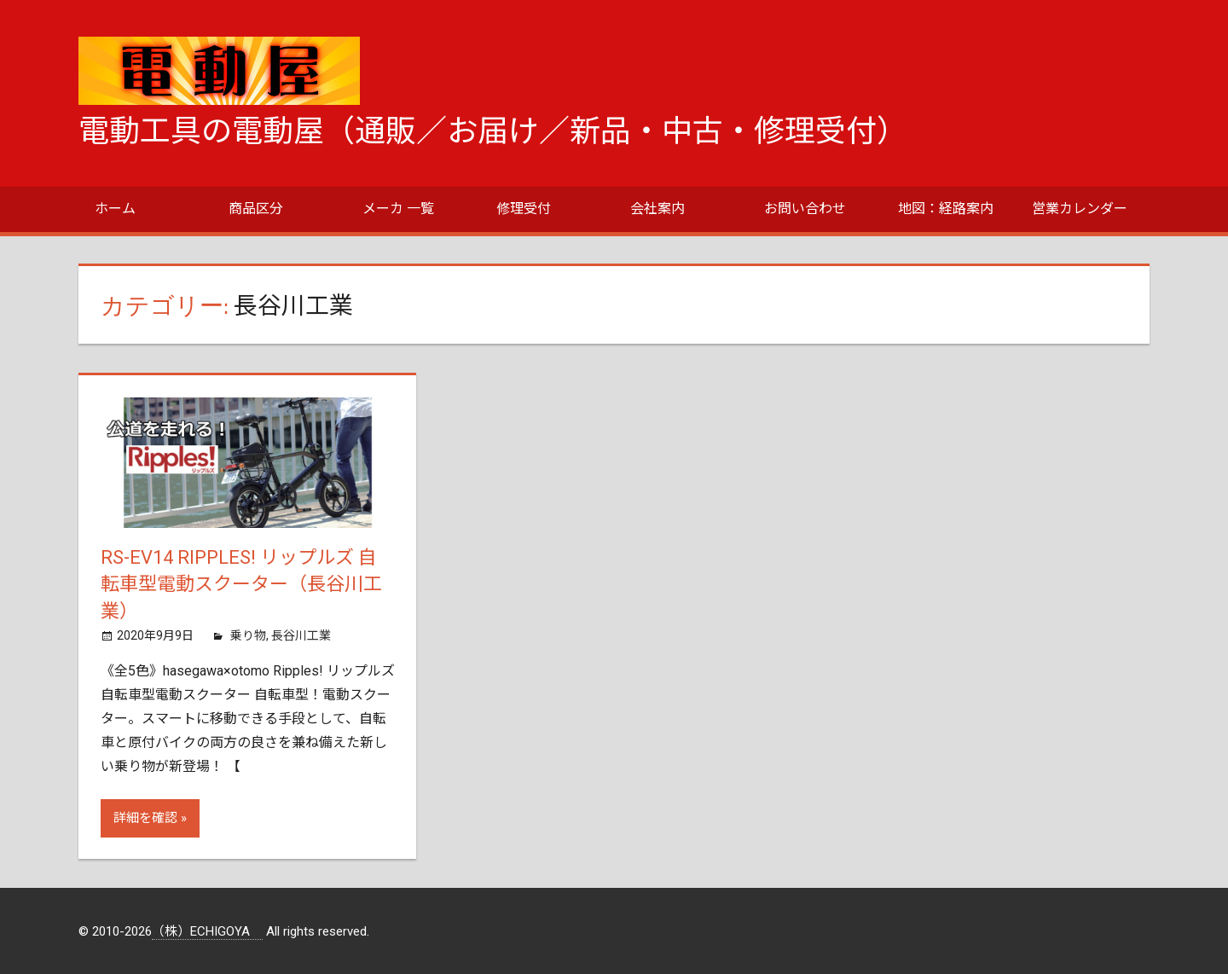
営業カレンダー (1079, 208)
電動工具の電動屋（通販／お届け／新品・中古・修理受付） (492, 131)
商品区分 (256, 208)
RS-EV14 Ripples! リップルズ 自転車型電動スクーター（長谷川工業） (241, 585)
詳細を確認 (145, 818)
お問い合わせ (805, 208)
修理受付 (523, 208)
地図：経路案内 (945, 208)
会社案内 (657, 208)
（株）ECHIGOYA (207, 931)
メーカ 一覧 (398, 208)
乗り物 (248, 635)
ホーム (115, 208)
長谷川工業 (301, 635)
